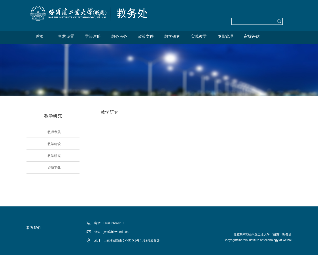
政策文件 (146, 36)
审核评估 (252, 36)
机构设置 (66, 36)
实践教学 (199, 36)
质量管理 (225, 36)
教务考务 (119, 36)
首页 (40, 36)
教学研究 (172, 36)
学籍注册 (93, 36)
